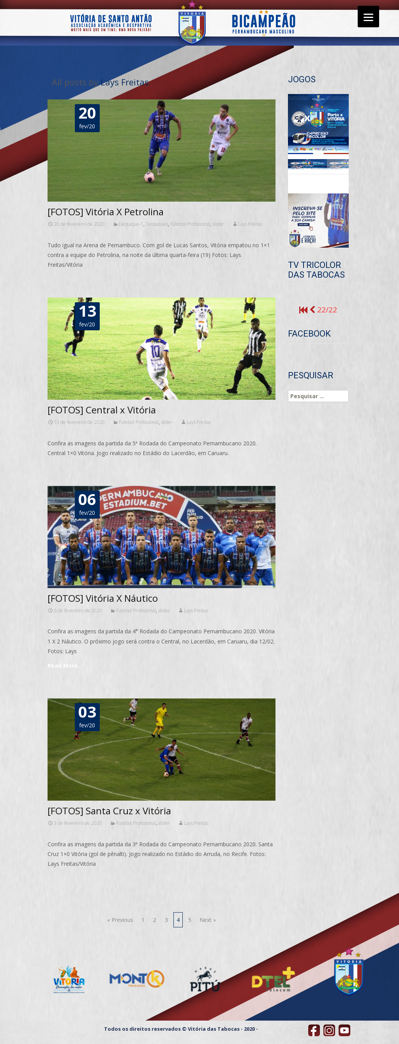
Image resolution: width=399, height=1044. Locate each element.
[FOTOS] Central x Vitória (102, 409)
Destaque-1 (131, 224)
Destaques (157, 224)
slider (218, 224)
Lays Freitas (125, 82)
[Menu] (368, 16)
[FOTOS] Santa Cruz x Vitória (109, 810)
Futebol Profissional (190, 224)
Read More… (65, 665)
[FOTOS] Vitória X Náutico (103, 598)
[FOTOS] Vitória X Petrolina (106, 211)
